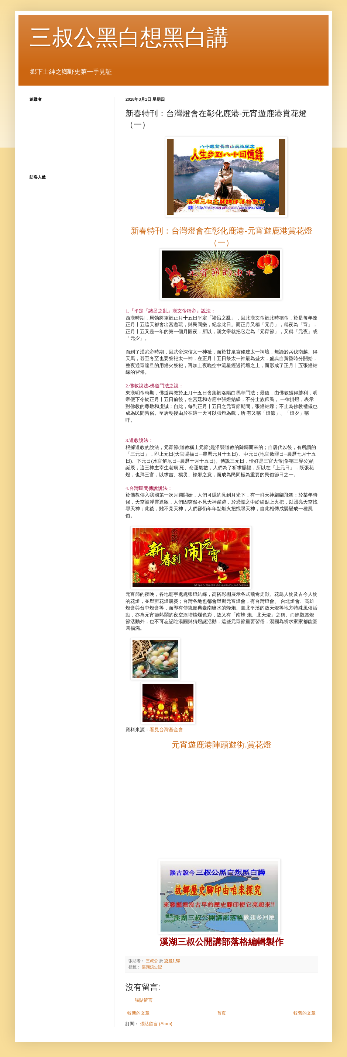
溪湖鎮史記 (152, 967)
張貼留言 (143, 1000)
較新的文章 (138, 1013)
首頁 (221, 1013)
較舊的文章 (304, 1013)
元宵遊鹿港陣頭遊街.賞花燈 (221, 744)
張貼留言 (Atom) (156, 1023)
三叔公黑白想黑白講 (129, 37)
